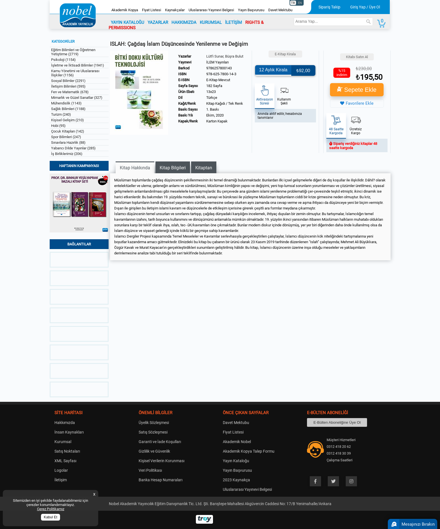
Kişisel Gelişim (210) (67, 120)
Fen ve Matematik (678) (70, 92)
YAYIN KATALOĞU (127, 22)
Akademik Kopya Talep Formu (248, 451)
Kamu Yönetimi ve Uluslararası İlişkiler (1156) (75, 73)
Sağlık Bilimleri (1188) (68, 109)
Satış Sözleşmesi (153, 432)
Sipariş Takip (329, 7)
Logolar (61, 470)
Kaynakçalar (175, 10)
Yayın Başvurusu (251, 10)
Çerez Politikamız (50, 509)
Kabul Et (50, 517)
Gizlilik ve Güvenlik (154, 451)
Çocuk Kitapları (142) (67, 131)
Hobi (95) (58, 126)
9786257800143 (219, 68)
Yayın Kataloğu (236, 461)
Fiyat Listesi (151, 10)
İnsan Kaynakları (69, 432)
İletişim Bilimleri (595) (68, 86)
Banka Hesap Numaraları (160, 480)
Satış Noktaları (67, 451)
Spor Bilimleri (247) (66, 137)
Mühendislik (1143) (66, 103)
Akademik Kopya (124, 10)
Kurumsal (62, 441)
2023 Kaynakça (236, 480)
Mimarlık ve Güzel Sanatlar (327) (76, 97)
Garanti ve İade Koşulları (160, 441)
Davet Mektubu (280, 10)
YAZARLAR (158, 22)
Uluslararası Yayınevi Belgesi (211, 10)
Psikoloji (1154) (63, 60)
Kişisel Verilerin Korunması (161, 461)
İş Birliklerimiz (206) (66, 154)
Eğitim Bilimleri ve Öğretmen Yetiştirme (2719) (73, 52)
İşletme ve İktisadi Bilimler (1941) (77, 65)
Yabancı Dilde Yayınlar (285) (73, 148)
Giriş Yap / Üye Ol (365, 7)
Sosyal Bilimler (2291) (68, 81)
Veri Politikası (150, 470)
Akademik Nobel (237, 441)
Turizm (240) (61, 114)
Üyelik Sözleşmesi (154, 422)
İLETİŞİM (233, 22)
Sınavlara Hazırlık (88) (68, 142)
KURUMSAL (211, 22)
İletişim (60, 480)
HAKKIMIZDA (183, 22)
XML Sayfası (65, 461)
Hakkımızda (64, 422)
